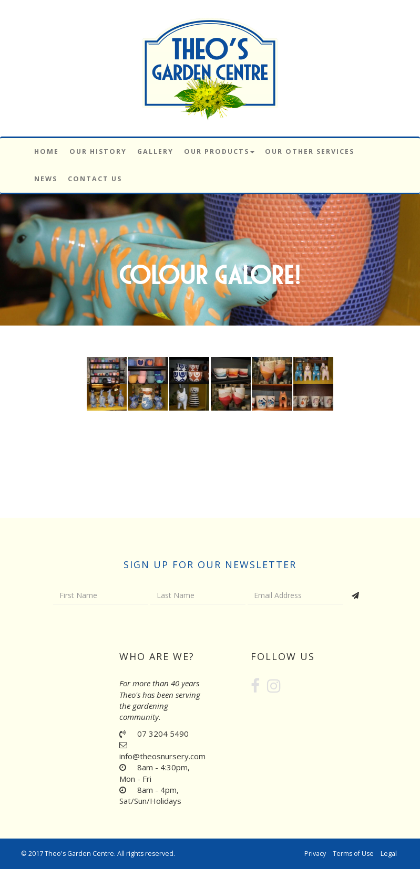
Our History (98, 151)
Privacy (315, 853)
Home (46, 151)
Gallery (155, 151)
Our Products (219, 151)
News (45, 178)
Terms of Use (353, 853)
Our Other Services (309, 151)
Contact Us (95, 178)
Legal (389, 853)
